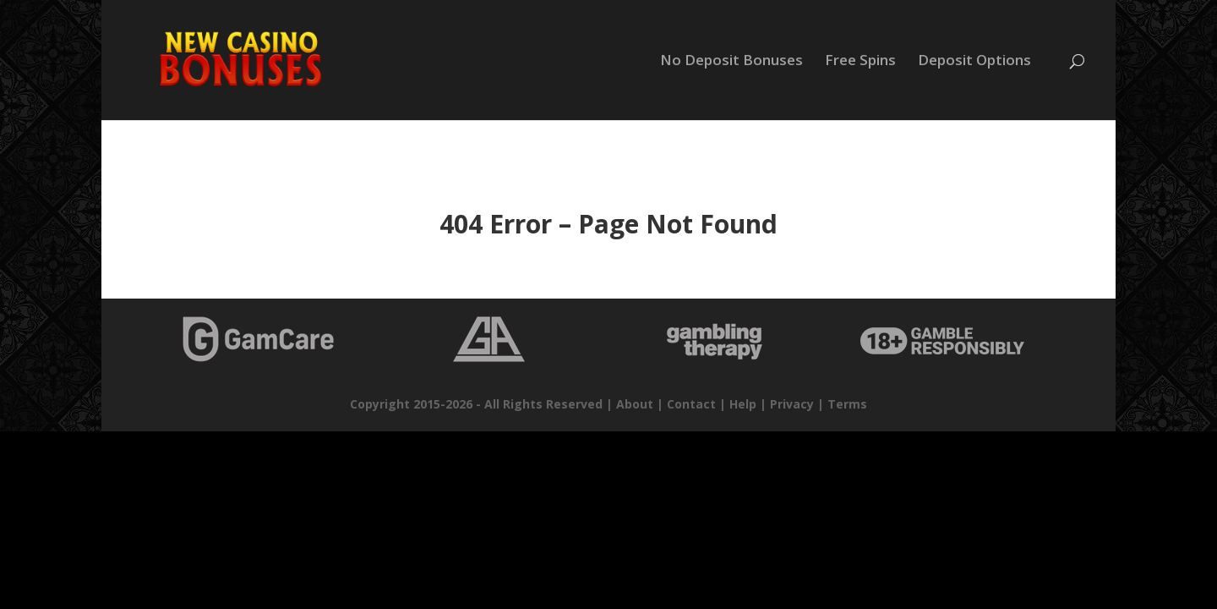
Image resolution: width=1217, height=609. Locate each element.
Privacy (792, 404)
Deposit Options (974, 61)
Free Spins (860, 61)
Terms (847, 404)
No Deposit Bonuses (731, 61)
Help (742, 404)
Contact (691, 404)
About (634, 404)
